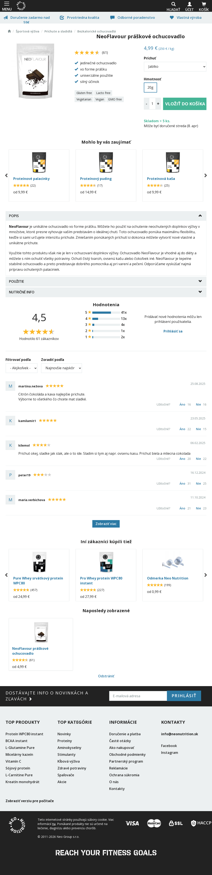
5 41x (106, 312)
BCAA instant (17, 740)
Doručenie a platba (125, 734)
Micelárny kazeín (19, 754)
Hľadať (173, 7)
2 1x (105, 330)
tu (54, 824)
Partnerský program (126, 761)
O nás (114, 781)
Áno (182, 404)
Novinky (64, 734)
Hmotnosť (152, 79)
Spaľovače (65, 775)
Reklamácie (118, 768)
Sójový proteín (18, 768)
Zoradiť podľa (52, 359)
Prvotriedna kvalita (79, 17)
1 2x (105, 337)
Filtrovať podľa (18, 359)
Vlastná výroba (185, 17)
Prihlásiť (184, 696)
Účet (189, 7)
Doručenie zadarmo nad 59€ (26, 19)
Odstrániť (106, 676)
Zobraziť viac (106, 523)
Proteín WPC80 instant (24, 734)
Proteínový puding (96, 178)
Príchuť (150, 58)
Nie (198, 404)
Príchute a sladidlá (58, 31)
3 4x (105, 324)
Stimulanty (66, 754)
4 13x (106, 318)
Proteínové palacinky (31, 178)
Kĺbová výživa (68, 761)
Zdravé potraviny (71, 768)
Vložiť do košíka (185, 104)
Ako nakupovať (121, 747)
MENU (6, 6)
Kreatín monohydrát (23, 781)
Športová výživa (27, 31)
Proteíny (64, 740)
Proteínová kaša (161, 178)
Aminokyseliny (69, 747)
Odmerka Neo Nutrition (167, 578)
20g (150, 87)
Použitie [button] (16, 281)
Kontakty (117, 788)
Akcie (61, 781)
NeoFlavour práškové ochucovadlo (30, 651)
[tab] (106, 216)
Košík (204, 7)
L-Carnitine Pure (19, 775)
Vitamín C (13, 761)
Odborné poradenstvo (132, 17)
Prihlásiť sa (173, 331)
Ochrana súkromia (124, 775)
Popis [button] (14, 215)
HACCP (201, 821)
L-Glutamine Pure (20, 747)
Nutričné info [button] (21, 292)
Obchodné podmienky (127, 754)
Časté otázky (120, 740)
